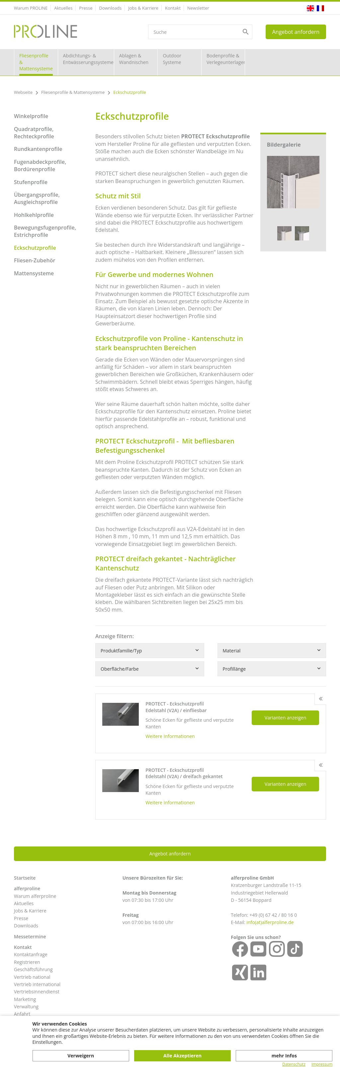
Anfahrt (22, 1014)
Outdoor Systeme (172, 58)
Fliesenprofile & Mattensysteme (36, 62)
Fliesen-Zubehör (34, 260)
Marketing (25, 999)
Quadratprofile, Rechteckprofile (34, 132)
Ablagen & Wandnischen (133, 58)
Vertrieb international (37, 984)
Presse (85, 8)
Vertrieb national (32, 977)
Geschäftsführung (33, 969)
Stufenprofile (30, 182)
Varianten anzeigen (285, 717)
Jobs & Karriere (143, 8)
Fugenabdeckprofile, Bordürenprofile (40, 165)
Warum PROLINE (30, 8)
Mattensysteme (34, 273)
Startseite (25, 878)
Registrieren (27, 962)
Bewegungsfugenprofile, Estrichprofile (45, 231)
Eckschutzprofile (35, 247)
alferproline (27, 888)
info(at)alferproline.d (268, 922)
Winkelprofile (31, 116)
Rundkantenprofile (38, 149)
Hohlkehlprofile (34, 215)
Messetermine (30, 936)
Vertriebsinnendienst (36, 991)
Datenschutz (293, 1064)
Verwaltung (26, 1006)
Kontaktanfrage (30, 954)
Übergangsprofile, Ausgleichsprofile (37, 198)
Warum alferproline (35, 896)
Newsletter (198, 8)
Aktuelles (63, 8)
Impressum (321, 1064)
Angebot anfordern (295, 31)
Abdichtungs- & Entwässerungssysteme (88, 58)
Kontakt (173, 8)
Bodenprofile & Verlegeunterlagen (226, 58)
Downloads (110, 8)
